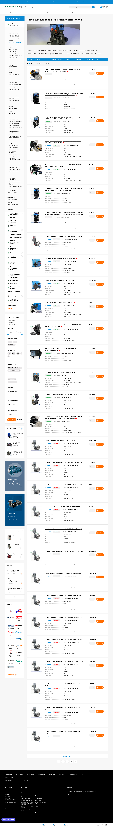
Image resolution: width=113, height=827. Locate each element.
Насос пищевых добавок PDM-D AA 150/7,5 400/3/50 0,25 (63, 573)
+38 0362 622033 (30, 774)
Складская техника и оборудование (26, 814)
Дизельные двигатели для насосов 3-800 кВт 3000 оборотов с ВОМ (27, 803)
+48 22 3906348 (62, 774)
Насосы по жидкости (12, 31)
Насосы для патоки (14, 139)
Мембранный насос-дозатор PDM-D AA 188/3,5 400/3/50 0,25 (64, 661)
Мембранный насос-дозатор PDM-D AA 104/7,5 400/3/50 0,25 (64, 551)
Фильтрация (38, 808)
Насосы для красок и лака (15, 121)
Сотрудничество (9, 808)
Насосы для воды (13, 95)
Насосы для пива (13, 147)
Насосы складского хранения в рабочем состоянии (12, 201)
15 (71, 761)
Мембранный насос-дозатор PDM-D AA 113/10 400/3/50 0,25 (63, 484)
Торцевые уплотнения (26, 796)
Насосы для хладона (14, 171)
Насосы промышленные (27, 791)
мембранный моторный (14, 370)
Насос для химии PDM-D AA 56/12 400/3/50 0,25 (60, 440)
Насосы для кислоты (14, 117)
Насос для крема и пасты (15, 55)
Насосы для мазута (14, 123)
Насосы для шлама (14, 173)
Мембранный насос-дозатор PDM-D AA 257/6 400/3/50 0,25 (63, 617)
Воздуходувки (38, 800)
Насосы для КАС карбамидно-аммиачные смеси (15, 110)
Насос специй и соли (14, 77)
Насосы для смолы (14, 161)
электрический (12, 379)
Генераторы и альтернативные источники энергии (27, 793)
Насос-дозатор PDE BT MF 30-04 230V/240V (59, 302)
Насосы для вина (13, 92)
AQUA (9, 341)
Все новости (11, 597)
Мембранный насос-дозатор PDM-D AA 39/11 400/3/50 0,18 (63, 236)
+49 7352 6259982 (73, 774)
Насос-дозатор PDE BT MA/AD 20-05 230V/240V (60, 258)
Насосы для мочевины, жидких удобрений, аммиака (15, 131)
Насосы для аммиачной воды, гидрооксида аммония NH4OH (15, 86)
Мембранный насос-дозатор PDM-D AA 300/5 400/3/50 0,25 (63, 639)
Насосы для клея (13, 119)
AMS (9, 353)
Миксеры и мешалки (39, 791)
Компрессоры (38, 798)
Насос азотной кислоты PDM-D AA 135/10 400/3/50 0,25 (62, 507)
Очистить (19, 419)
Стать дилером (8, 806)
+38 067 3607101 (19, 774)
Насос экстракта (13, 82)
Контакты (7, 2)
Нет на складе (12, 324)
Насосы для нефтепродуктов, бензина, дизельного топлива (15, 136)
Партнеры (29, 2)
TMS (18, 353)
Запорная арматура (25, 798)
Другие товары (38, 812)
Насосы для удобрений (15, 169)
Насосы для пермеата (14, 145)
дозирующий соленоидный (14, 367)
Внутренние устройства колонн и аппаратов (40, 793)
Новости (23, 2)
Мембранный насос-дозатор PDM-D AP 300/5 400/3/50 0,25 (63, 394)
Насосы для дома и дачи (26, 800)
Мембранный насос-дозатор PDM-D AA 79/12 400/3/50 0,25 (63, 462)
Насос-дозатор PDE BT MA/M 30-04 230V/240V (60, 280)
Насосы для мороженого (15, 127)
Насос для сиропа (13, 60)
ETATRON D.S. (11, 344)
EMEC (14, 341)
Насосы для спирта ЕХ (14, 163)
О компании (15, 2)
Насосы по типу (11, 28)
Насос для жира (13, 49)
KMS (13, 353)
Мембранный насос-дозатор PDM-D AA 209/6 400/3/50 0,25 (63, 595)
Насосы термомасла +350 (15, 186)
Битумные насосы (13, 33)
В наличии (46, 63)
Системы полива (25, 812)
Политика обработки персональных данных (10, 802)
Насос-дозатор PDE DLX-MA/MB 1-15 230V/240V (60, 372)
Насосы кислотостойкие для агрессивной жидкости (15, 183)
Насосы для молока (14, 125)
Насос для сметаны (14, 63)
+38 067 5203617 (41, 774)
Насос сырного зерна (14, 80)
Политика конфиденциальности (43, 2)
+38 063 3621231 (51, 774)
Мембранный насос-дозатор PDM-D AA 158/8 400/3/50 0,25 (63, 529)
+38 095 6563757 (52, 7)
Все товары (11, 320)
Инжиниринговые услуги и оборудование (41, 796)
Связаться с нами (8, 819)
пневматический (12, 382)
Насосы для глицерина (15, 102)
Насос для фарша (13, 68)
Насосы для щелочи (14, 176)
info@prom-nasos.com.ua (85, 774)
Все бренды (12, 675)
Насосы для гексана (14, 100)
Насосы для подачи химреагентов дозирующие (14, 151)
